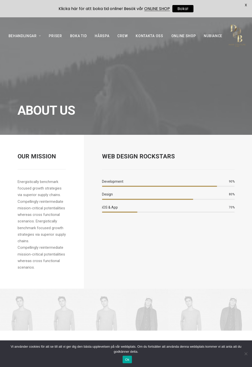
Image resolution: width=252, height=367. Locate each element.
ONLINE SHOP (183, 40)
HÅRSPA (102, 40)
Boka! (182, 9)
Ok (127, 359)
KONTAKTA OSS (149, 40)
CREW (122, 40)
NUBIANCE (213, 40)
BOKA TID (78, 40)
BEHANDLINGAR (25, 40)
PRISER (55, 40)
